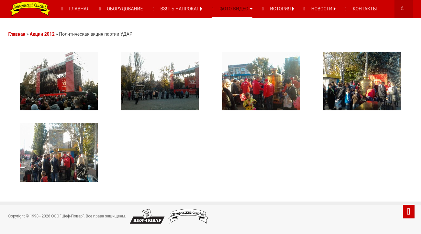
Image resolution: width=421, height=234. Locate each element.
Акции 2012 (42, 34)
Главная (17, 34)
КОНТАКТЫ (361, 8)
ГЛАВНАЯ (75, 8)
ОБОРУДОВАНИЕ (121, 8)
